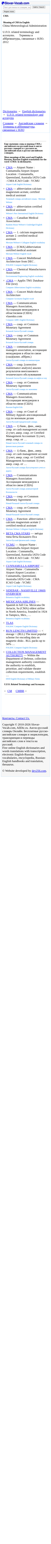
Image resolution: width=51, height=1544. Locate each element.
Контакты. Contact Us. (16, 718)
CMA (9, 167)
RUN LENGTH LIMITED (21, 630)
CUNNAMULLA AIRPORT (23, 565)
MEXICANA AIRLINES (21, 601)
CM (9, 690)
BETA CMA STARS (18, 533)
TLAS (9, 622)
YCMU (10, 544)
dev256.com (39, 770)
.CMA (9, 280)
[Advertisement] (25, 76)
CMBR (20, 690)
